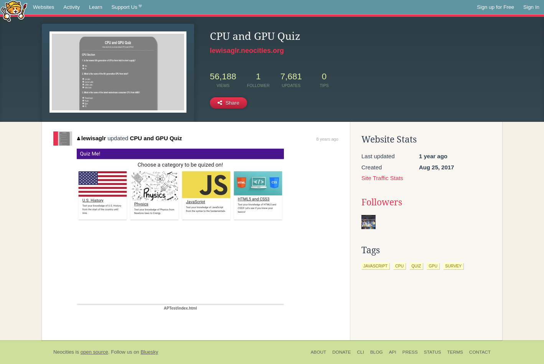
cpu (399, 266)
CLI (360, 352)
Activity (71, 7)
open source (94, 352)
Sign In (531, 7)
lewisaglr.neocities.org (247, 50)
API (392, 352)
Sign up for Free (495, 7)
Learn (95, 7)
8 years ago (327, 139)
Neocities (63, 352)
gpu (433, 266)
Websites (43, 7)
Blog (376, 352)
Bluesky (149, 352)
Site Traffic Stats (382, 178)
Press (410, 352)
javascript (375, 266)
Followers (381, 202)
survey (453, 266)
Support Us (127, 7)
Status (432, 352)
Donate (341, 352)
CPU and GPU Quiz (156, 138)
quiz (416, 266)
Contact (480, 352)
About (318, 352)
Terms (455, 352)
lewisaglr (91, 138)
